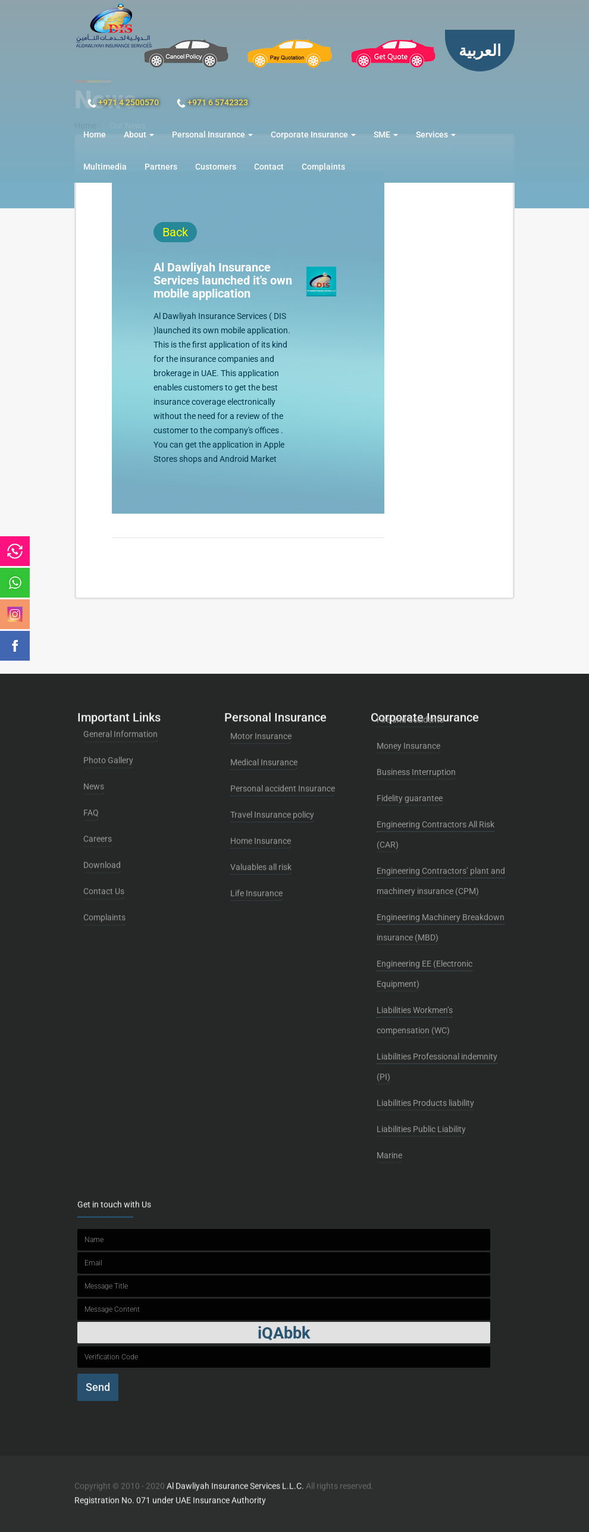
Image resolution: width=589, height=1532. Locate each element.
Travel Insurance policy (272, 738)
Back (183, 232)
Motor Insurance (261, 660)
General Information (120, 647)
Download (102, 778)
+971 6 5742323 (212, 103)
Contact (269, 166)
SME (386, 134)
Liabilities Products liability (425, 907)
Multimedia (105, 166)
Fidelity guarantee (410, 603)
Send (98, 1313)
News (93, 699)
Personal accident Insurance (282, 712)
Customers (215, 166)
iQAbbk (284, 1259)
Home (94, 134)
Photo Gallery (108, 673)
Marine (389, 960)
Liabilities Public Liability (421, 934)
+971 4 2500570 (123, 103)
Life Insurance (256, 817)
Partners (161, 166)
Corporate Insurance (313, 134)
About (139, 134)
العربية (480, 51)
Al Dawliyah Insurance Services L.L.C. (236, 1479)
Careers (97, 751)
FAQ (91, 725)
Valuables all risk (261, 791)
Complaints (323, 166)
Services (436, 134)
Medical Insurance (263, 686)
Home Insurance (260, 765)
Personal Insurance (212, 134)
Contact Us (103, 804)
